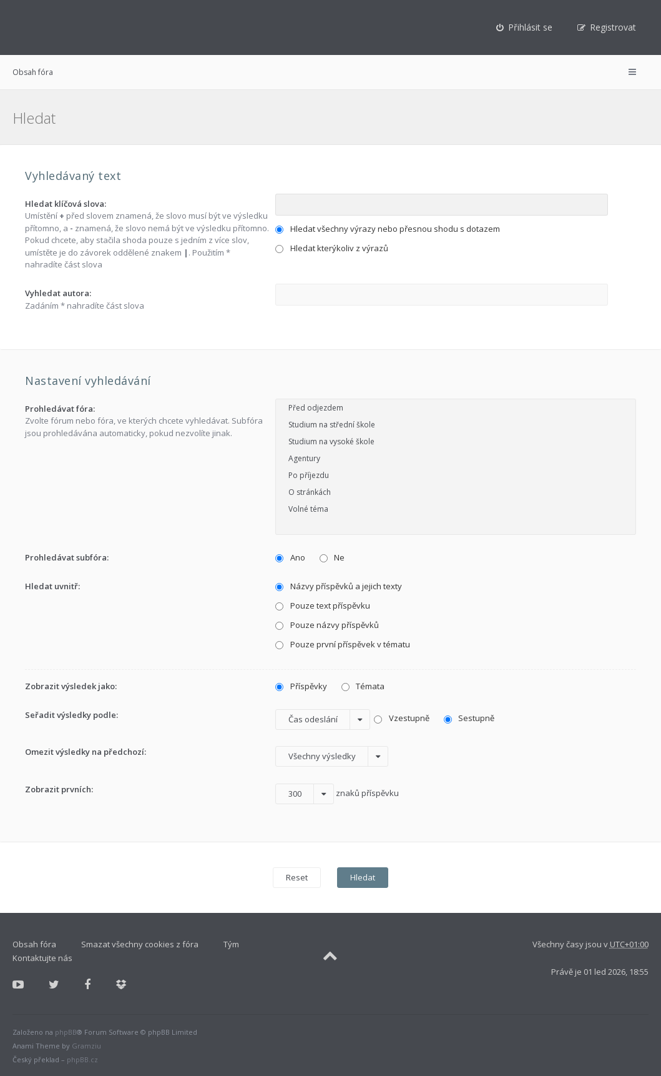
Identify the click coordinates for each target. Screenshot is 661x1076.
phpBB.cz (82, 1059)
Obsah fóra (32, 72)
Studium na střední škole (455, 424)
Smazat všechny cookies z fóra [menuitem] (139, 944)
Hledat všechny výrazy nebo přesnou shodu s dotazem (387, 228)
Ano (290, 557)
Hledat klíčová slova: (65, 203)
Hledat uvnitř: (52, 586)
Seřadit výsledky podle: (71, 714)
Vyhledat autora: (58, 293)
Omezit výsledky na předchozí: (85, 751)
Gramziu (86, 1045)
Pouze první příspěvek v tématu (342, 644)
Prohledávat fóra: (60, 408)
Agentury (455, 458)
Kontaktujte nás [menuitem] (42, 958)
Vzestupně (401, 718)
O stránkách (455, 492)
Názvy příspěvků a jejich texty (338, 586)
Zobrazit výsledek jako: (71, 686)
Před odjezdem (455, 407)
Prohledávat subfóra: (67, 557)
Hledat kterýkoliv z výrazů (331, 248)
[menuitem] (524, 27)
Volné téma (455, 509)
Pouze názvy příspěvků (327, 624)
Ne (332, 557)
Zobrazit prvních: (59, 789)
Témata (363, 686)
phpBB (66, 1032)
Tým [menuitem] (231, 944)
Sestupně (469, 718)
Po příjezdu (455, 475)
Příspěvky (301, 686)
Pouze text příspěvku (322, 605)
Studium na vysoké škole (455, 441)
